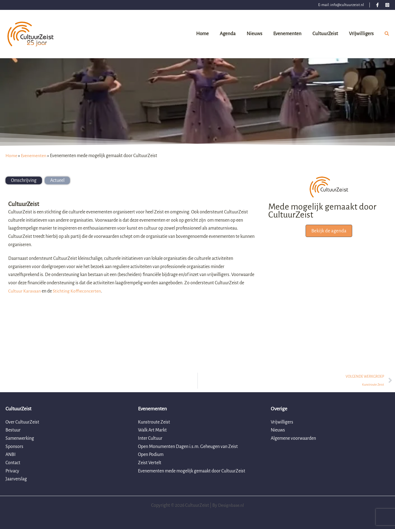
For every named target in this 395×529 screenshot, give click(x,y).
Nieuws (278, 430)
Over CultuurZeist (22, 422)
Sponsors (14, 446)
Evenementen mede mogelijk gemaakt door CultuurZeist (191, 471)
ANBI (10, 454)
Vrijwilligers (282, 422)
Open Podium (150, 454)
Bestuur (13, 430)
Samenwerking (19, 438)
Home (11, 155)
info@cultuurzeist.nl (347, 5)
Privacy (12, 471)
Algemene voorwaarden (293, 438)
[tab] (23, 180)
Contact (12, 462)
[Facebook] (377, 5)
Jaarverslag (16, 479)
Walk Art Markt (152, 430)
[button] (387, 34)
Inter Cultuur (150, 438)
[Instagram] (387, 5)
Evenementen (34, 155)
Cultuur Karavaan (24, 291)
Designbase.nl (231, 505)
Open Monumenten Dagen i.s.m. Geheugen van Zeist (188, 446)
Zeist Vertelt (149, 462)
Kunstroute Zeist (154, 422)
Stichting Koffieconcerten (77, 291)
